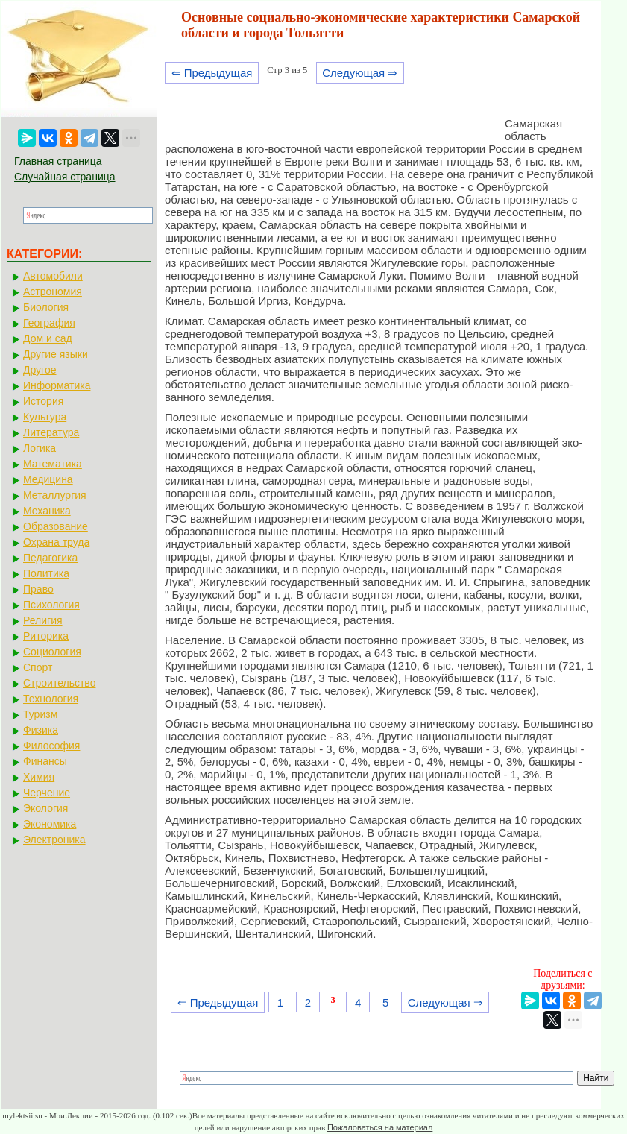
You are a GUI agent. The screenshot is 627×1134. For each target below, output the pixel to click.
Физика (40, 730)
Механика (47, 511)
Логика (39, 448)
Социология (52, 652)
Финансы (45, 761)
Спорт (37, 667)
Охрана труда (56, 542)
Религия (43, 620)
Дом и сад (47, 338)
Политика (46, 573)
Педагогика (50, 558)
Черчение (46, 792)
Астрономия (52, 291)
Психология (51, 605)
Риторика (46, 636)
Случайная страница (65, 177)
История (43, 401)
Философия (51, 746)
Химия (38, 777)
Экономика (49, 824)
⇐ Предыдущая (212, 72)
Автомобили (53, 276)
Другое (39, 370)
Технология (50, 699)
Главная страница (58, 161)
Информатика (56, 385)
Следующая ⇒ (359, 72)
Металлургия (54, 495)
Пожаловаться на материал (379, 1127)
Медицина (48, 479)
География (49, 323)
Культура (44, 417)
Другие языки (55, 354)
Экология (45, 808)
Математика (52, 464)
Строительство (59, 683)
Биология (46, 307)
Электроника (54, 839)
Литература (51, 432)
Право (38, 589)
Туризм (40, 714)
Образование (55, 526)
